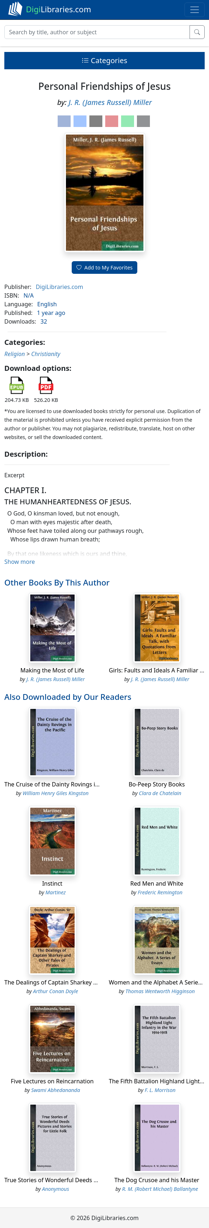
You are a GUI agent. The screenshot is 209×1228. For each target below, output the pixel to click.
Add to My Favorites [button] (104, 267)
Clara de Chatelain (160, 793)
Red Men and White (156, 883)
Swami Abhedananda (55, 1090)
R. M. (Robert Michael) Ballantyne (160, 1188)
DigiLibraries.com (59, 287)
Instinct (52, 883)
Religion (14, 354)
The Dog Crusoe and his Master (156, 1180)
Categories (104, 60)
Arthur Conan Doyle (55, 991)
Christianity (46, 354)
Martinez (55, 892)
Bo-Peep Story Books (157, 784)
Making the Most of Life (52, 670)
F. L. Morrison (159, 1090)
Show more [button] (19, 562)
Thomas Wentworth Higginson (160, 991)
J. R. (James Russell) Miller (110, 102)
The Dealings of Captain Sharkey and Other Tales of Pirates (83, 982)
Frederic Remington (160, 892)
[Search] (97, 32)
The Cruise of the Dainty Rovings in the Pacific (66, 784)
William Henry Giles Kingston (56, 793)
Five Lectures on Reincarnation (52, 1081)
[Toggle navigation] (194, 10)
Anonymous (55, 1188)
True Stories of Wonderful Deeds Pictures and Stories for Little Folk (94, 1180)
